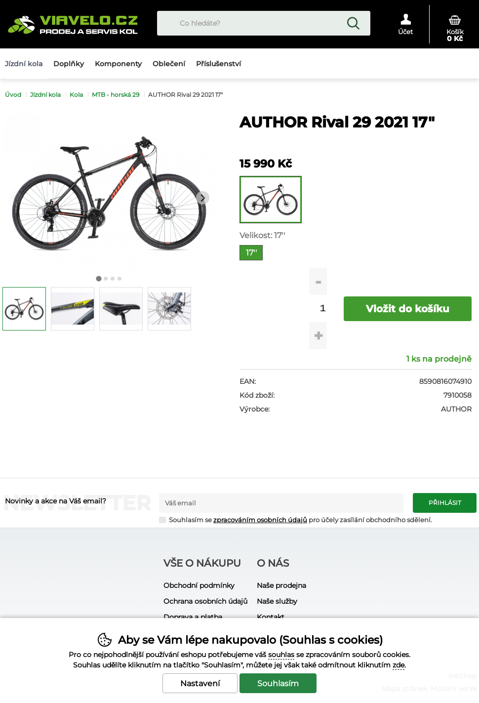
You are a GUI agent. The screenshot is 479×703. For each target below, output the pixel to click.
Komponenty (118, 63)
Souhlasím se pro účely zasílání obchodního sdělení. (295, 519)
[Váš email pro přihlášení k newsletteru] (281, 503)
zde (398, 665)
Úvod (13, 94)
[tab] (98, 278)
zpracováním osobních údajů (260, 520)
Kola (76, 94)
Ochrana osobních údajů (205, 601)
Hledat (353, 23)
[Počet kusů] (322, 308)
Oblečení (169, 63)
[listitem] (24, 309)
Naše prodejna (281, 585)
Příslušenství (218, 63)
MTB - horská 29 (115, 94)
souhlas (281, 654)
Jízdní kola (45, 94)
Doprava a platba (192, 617)
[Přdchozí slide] (15, 198)
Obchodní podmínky (199, 585)
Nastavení (200, 683)
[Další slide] (202, 198)
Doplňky (68, 63)
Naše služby (277, 601)
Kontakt (270, 617)
